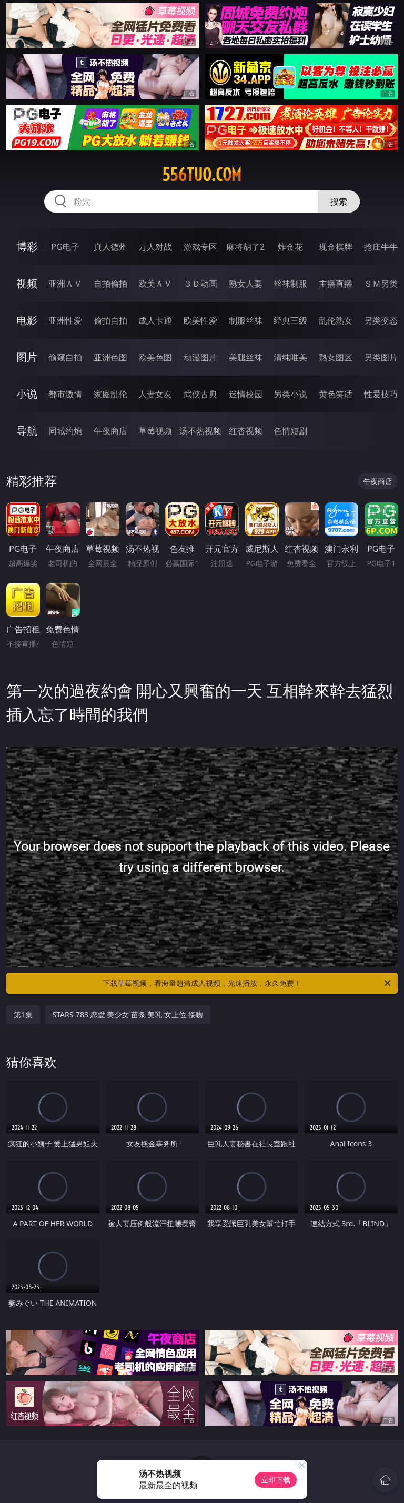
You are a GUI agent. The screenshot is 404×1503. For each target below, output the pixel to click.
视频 (26, 283)
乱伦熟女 (335, 320)
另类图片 (381, 357)
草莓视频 (155, 431)
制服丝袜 (245, 320)
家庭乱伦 (110, 394)
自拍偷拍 (110, 283)
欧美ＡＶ (155, 283)
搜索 (338, 201)
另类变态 (381, 320)
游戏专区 (200, 247)
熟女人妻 (245, 283)
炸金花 (290, 247)
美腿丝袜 (245, 357)
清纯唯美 (290, 357)
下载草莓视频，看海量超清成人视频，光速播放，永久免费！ (247, 983)
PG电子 (65, 247)
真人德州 (110, 247)
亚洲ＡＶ (65, 283)
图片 (26, 357)
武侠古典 (200, 394)
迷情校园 (245, 394)
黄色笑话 (335, 394)
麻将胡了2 (245, 247)
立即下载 (275, 1480)
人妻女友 (155, 394)
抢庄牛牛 (381, 247)
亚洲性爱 (65, 320)
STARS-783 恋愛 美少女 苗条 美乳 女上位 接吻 (128, 1015)
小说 (26, 394)
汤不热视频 (200, 431)
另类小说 (290, 394)
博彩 (26, 246)
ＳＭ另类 (381, 283)
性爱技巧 (381, 394)
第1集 (23, 1015)
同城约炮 (65, 431)
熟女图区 (335, 357)
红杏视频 (245, 431)
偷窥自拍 (65, 357)
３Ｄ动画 (200, 283)
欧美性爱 (200, 320)
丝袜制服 (290, 283)
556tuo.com (201, 174)
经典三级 (290, 320)
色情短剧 (290, 431)
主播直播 (335, 283)
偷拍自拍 (110, 320)
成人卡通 (155, 320)
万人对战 (155, 247)
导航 (26, 430)
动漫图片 (200, 357)
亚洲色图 (110, 357)
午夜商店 (110, 431)
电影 (26, 320)
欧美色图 (155, 357)
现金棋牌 (335, 247)
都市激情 (65, 394)
